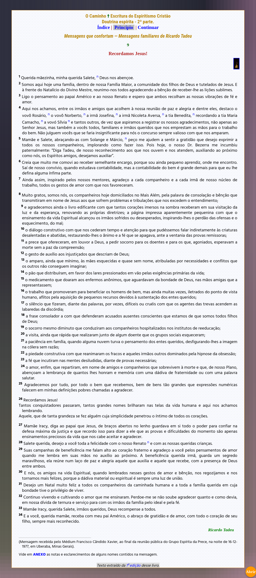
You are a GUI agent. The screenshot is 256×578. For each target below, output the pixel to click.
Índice (103, 27)
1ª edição (133, 565)
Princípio (123, 27)
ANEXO (39, 554)
